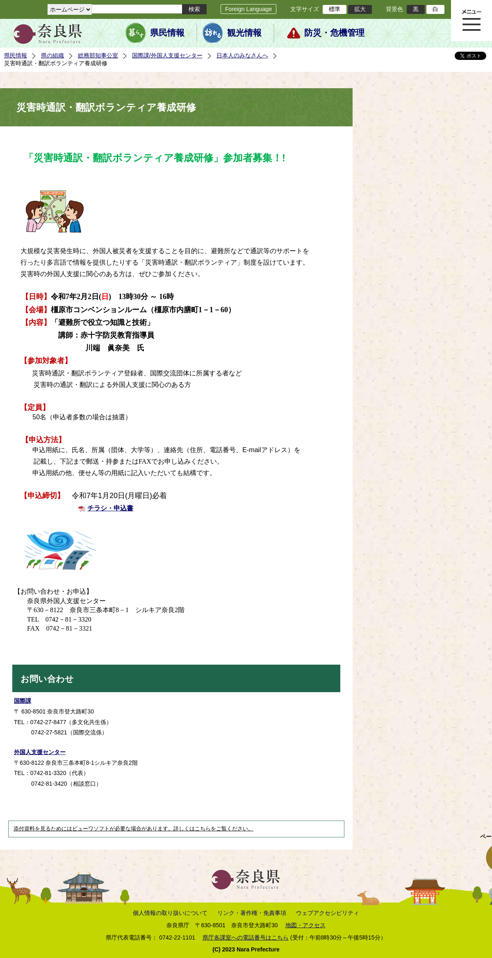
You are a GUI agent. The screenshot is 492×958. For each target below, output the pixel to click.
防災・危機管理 (334, 33)
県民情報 (167, 33)
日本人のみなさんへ (242, 55)
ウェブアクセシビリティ (327, 913)
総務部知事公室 (98, 55)
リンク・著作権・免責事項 (251, 913)
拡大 (360, 9)
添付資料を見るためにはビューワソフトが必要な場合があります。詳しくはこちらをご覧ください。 (133, 829)
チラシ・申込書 (110, 508)
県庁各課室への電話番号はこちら (246, 937)
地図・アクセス (305, 925)
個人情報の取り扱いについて (170, 913)
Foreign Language (248, 9)
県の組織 (52, 55)
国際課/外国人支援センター (167, 55)
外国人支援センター (40, 752)
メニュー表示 (471, 20)
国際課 (22, 700)
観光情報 (244, 33)
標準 (334, 9)
